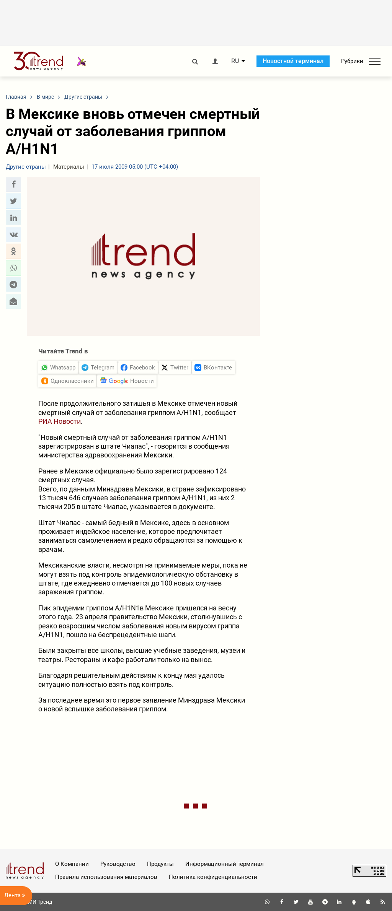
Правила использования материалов (106, 877)
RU (235, 61)
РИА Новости (59, 421)
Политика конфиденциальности (213, 877)
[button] (13, 184)
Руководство (118, 864)
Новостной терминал (293, 61)
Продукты (160, 864)
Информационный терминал (224, 864)
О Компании (72, 864)
